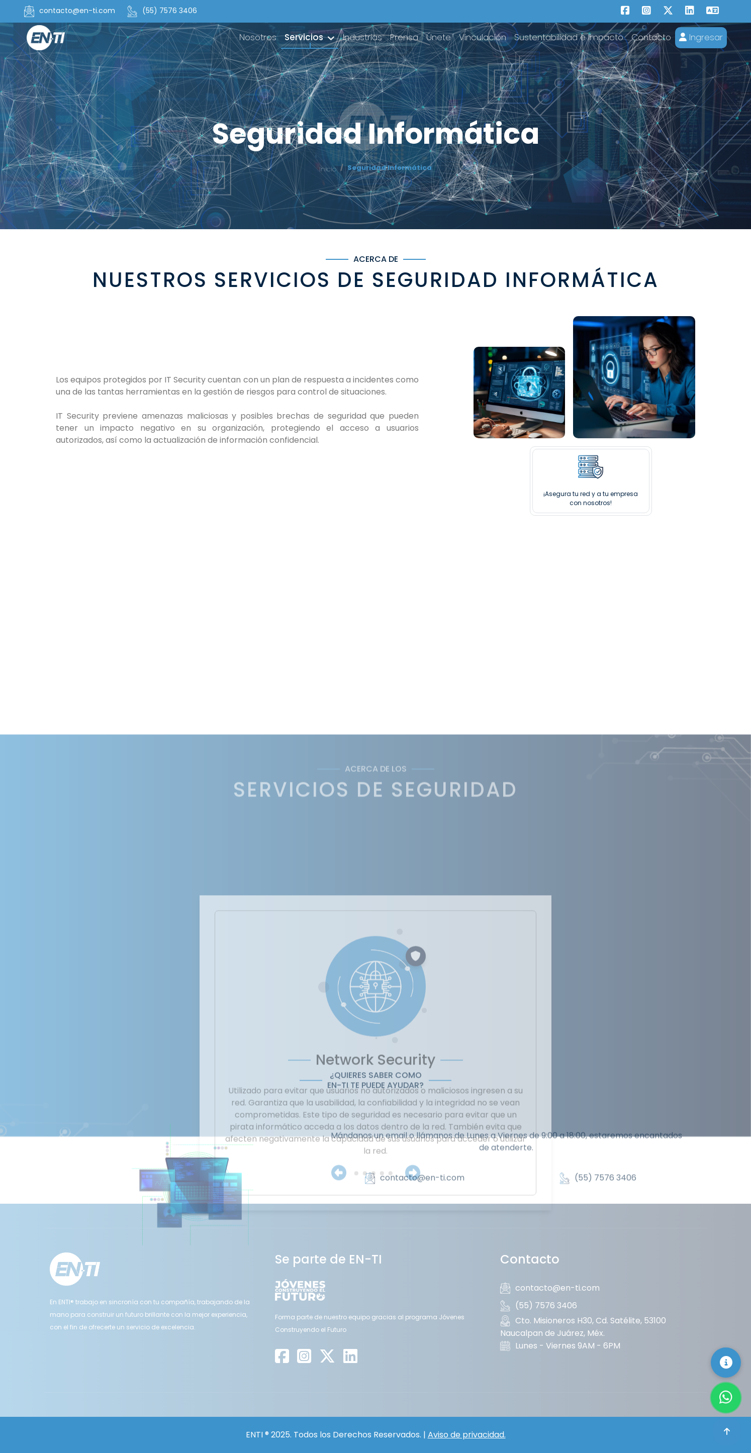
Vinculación (482, 37)
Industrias (362, 37)
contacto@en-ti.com (69, 11)
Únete (438, 37)
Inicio (327, 169)
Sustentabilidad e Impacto (568, 37)
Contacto (651, 37)
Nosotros (257, 37)
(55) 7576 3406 (162, 11)
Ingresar (701, 37)
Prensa (404, 37)
